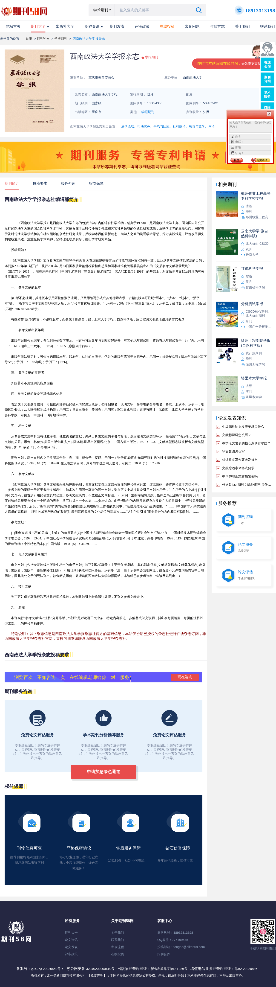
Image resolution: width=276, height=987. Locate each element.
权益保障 (96, 183)
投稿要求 (40, 183)
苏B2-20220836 (246, 969)
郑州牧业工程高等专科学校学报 (255, 196)
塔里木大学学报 (254, 378)
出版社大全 (65, 26)
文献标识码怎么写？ (236, 435)
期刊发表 (117, 26)
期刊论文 (43, 39)
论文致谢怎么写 (233, 451)
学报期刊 (60, 39)
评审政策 (142, 26)
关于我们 (242, 26)
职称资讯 (92, 26)
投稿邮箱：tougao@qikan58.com (181, 947)
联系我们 (267, 26)
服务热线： (175, 932)
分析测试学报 (252, 304)
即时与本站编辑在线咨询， (230, 63)
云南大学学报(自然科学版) (254, 233)
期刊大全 (38, 26)
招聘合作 (163, 954)
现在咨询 (185, 677)
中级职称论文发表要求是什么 (243, 426)
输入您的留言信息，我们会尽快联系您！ (251, 126)
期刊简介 (12, 183)
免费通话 (261, 160)
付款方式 (217, 26)
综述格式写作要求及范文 (240, 460)
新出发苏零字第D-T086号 (169, 969)
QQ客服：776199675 (172, 939)
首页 (29, 39)
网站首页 (13, 26)
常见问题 (192, 26)
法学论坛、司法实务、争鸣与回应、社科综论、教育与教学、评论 (168, 126)
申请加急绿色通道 (103, 771)
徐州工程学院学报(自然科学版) (255, 343)
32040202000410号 (100, 969)
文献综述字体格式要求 (238, 468)
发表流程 (117, 947)
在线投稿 (117, 954)
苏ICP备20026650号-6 (47, 969)
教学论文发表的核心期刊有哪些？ (246, 443)
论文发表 (71, 947)
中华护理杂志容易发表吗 (240, 476)
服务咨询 (68, 183)
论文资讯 (71, 939)
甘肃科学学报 (252, 269)
